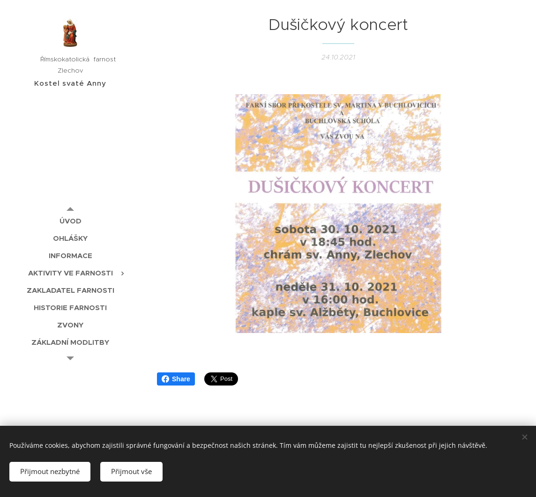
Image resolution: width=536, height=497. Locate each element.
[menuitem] (70, 220)
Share (176, 379)
